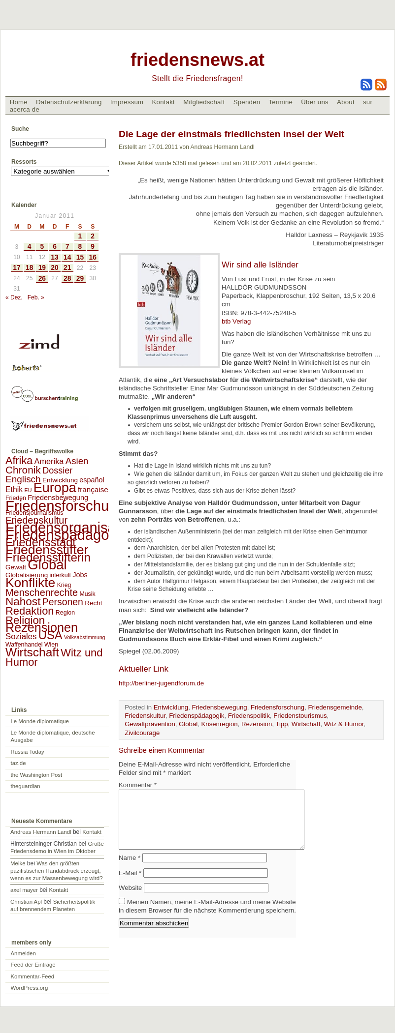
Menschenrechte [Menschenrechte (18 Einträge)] (41, 592)
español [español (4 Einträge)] (91, 480)
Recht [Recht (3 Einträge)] (93, 603)
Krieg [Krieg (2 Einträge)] (64, 585)
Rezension (256, 724)
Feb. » (36, 297)
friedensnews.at (197, 60)
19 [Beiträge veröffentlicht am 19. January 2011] (42, 267)
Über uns (315, 102)
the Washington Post (37, 775)
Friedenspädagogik (196, 715)
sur (367, 102)
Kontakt (163, 102)
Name (129, 869)
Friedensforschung (277, 707)
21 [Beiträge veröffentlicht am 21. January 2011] (67, 267)
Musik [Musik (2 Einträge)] (87, 593)
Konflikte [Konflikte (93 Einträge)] (30, 582)
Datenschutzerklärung (69, 102)
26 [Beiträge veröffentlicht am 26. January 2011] (42, 278)
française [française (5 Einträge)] (93, 489)
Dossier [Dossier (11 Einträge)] (57, 470)
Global (188, 724)
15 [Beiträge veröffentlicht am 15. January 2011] (80, 257)
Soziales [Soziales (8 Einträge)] (20, 636)
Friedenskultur (145, 715)
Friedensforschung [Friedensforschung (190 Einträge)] (65, 506)
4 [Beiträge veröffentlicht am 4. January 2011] (30, 246)
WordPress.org (29, 988)
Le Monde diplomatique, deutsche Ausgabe (53, 736)
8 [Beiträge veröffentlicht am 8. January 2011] (80, 246)
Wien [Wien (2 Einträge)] (51, 644)
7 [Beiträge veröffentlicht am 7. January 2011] (67, 246)
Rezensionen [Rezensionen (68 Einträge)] (41, 627)
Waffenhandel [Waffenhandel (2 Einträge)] (24, 644)
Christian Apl (26, 902)
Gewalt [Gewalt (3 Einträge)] (15, 567)
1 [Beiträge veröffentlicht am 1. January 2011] (80, 236)
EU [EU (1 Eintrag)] (28, 490)
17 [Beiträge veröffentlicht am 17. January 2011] (16, 267)
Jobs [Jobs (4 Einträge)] (79, 575)
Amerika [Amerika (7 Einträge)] (49, 461)
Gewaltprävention (150, 724)
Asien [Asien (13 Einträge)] (77, 461)
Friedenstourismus (300, 715)
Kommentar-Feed (33, 976)
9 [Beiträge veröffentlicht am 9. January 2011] (93, 246)
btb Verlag (236, 321)
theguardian (25, 786)
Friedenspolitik (249, 715)
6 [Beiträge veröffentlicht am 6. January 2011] (55, 246)
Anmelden (23, 953)
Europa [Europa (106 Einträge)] (54, 487)
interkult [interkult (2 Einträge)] (60, 575)
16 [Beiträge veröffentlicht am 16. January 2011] (93, 257)
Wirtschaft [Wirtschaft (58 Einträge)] (32, 652)
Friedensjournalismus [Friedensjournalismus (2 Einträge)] (34, 512)
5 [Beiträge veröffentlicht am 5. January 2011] (42, 246)
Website (130, 899)
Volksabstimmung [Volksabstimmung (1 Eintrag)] (84, 637)
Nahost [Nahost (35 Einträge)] (22, 601)
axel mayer (24, 890)
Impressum (127, 102)
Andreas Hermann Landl (40, 832)
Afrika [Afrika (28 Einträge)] (19, 460)
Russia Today (27, 752)
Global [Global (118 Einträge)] (47, 564)
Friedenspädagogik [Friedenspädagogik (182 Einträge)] (66, 535)
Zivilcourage (142, 733)
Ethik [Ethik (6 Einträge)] (14, 489)
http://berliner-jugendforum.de (161, 683)
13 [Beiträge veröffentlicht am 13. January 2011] (54, 257)
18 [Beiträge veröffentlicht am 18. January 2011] (29, 267)
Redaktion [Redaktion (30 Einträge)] (29, 611)
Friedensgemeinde (335, 707)
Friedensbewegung (219, 707)
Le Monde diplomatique (40, 721)
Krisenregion (219, 724)
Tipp (281, 724)
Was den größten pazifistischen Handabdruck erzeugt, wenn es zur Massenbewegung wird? (56, 870)
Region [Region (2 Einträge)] (65, 612)
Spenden (247, 102)
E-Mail (130, 884)
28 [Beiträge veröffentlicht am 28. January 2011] (67, 278)
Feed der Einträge (33, 965)
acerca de (24, 109)
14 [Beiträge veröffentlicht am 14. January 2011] (67, 257)
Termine (280, 102)
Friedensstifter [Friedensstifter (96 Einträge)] (46, 549)
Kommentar (138, 785)
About (346, 102)
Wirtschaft (306, 724)
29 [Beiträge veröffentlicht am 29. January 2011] (80, 278)
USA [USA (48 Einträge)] (50, 635)
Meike (17, 863)
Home (19, 102)
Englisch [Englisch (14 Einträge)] (23, 479)
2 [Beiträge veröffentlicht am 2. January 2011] (93, 236)
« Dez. (14, 297)
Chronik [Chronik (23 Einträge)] (23, 469)
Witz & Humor (344, 724)
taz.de (18, 763)
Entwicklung (171, 707)
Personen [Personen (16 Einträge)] (62, 601)
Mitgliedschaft (204, 102)
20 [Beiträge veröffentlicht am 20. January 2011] (54, 267)
